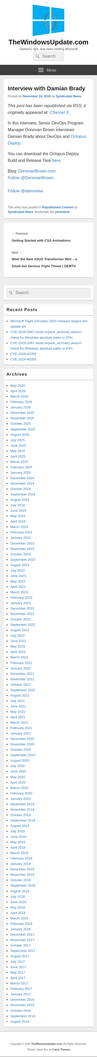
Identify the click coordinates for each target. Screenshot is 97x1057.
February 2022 (21, 663)
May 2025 (17, 451)
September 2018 (22, 885)
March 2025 (19, 462)
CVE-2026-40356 (23, 354)
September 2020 (22, 755)
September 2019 (22, 820)
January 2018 (20, 929)
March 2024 (19, 527)
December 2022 (22, 608)
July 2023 (17, 570)
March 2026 (19, 396)
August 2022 (19, 630)
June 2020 (18, 771)
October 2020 (20, 750)
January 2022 (20, 668)
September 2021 (22, 690)
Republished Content (57, 207)
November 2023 (22, 549)
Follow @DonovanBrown (30, 178)
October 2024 (20, 489)
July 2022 (17, 635)
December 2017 (22, 934)
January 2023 (20, 603)
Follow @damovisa (25, 191)
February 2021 (21, 728)
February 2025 (21, 467)
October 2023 (20, 554)
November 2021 (22, 679)
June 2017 (18, 967)
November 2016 (22, 1005)
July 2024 (17, 505)
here (56, 160)
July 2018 (17, 896)
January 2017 (20, 994)
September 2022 (22, 625)
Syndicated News (68, 96)
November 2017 (22, 940)
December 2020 (22, 739)
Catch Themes (61, 1049)
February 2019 (21, 858)
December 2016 (22, 999)
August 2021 (19, 695)
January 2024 (20, 538)
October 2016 (20, 1011)
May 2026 (17, 386)
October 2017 (20, 945)
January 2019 (20, 864)
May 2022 (17, 646)
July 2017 (17, 962)
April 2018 (18, 913)
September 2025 (22, 429)
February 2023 (21, 598)
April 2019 (18, 847)
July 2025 (17, 440)
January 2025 (20, 473)
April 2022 (18, 652)
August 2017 (19, 956)
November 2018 (22, 875)
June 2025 (18, 445)
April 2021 (18, 717)
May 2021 (17, 712)
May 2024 (17, 516)
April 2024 (18, 521)
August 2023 (19, 565)
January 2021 (20, 733)
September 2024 (22, 494)
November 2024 (22, 483)
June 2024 (18, 510)
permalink (62, 212)
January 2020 (20, 799)
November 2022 (22, 614)
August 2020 (19, 760)
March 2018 (19, 918)
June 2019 (18, 837)
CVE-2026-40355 (23, 359)
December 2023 (22, 543)
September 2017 (22, 951)
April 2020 (18, 782)
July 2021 (17, 701)
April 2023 (18, 587)
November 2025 (22, 418)
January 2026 (20, 407)
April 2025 (18, 456)
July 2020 (17, 766)
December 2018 (22, 869)
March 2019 (19, 853)
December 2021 (22, 674)
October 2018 (20, 880)
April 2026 (18, 391)
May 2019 (17, 842)
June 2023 (18, 576)
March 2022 (19, 657)
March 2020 (19, 788)
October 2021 (20, 685)
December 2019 (22, 804)
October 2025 (20, 423)
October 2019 (20, 815)
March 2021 (19, 722)
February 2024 (21, 532)
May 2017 (17, 972)
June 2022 (18, 641)
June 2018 (18, 902)
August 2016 (19, 1021)
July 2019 (17, 831)
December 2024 (22, 478)
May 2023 (17, 581)
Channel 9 (59, 112)
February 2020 (21, 793)
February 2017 (21, 989)
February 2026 (21, 402)
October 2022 (20, 619)
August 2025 (19, 435)
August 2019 (19, 826)
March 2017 (19, 983)
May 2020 (17, 777)
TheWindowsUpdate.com (48, 42)
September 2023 (22, 560)
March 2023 (19, 592)
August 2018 (19, 891)
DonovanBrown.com (37, 171)
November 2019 (22, 809)
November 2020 (22, 744)
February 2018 (21, 924)
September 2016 (22, 1016)
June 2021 (18, 706)
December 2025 (22, 413)
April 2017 (18, 978)
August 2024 (19, 500)
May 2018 (17, 907)
